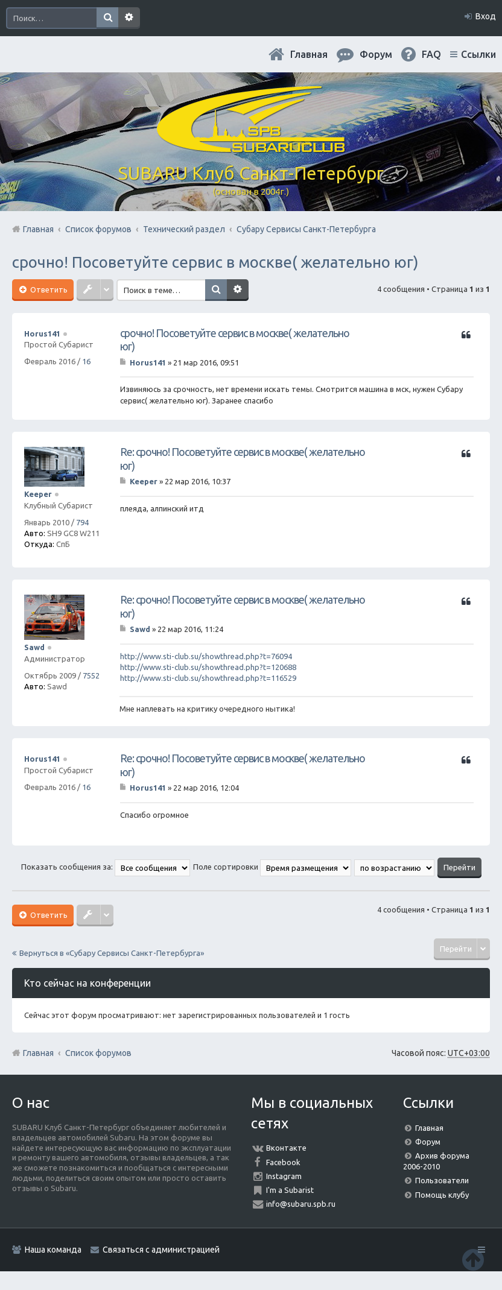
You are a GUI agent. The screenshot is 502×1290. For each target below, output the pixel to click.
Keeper (38, 494)
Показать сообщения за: (105, 866)
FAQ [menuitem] (431, 54)
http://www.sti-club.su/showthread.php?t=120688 (208, 667)
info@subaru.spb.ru (300, 1204)
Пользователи (442, 1180)
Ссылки (478, 54)
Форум (427, 1141)
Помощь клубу (442, 1194)
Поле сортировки (272, 866)
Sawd (34, 647)
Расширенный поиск (129, 18)
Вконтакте (286, 1147)
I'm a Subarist (290, 1190)
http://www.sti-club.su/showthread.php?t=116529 (208, 678)
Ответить (48, 289)
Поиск (107, 18)
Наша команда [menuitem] (53, 1249)
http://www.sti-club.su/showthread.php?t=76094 (206, 656)
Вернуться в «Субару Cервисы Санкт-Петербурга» (111, 953)
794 (82, 522)
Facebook (283, 1162)
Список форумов (98, 1053)
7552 (91, 675)
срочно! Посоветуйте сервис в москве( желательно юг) (215, 262)
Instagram (284, 1176)
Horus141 (42, 333)
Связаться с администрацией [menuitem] (161, 1249)
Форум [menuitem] (376, 54)
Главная (309, 54)
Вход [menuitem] (485, 16)
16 (86, 361)
